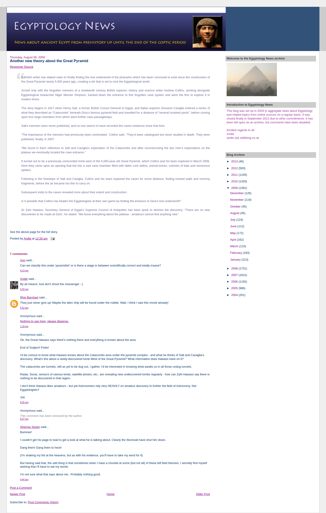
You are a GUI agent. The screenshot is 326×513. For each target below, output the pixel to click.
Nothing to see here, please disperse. (44, 321)
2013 (235, 161)
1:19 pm (24, 326)
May (233, 233)
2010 (235, 181)
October (236, 206)
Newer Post (17, 494)
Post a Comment (21, 487)
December (237, 193)
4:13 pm (24, 270)
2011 (235, 174)
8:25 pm (24, 402)
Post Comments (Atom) (43, 502)
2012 (235, 168)
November (237, 199)
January (236, 259)
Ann (22, 260)
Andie (24, 279)
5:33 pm (24, 289)
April (233, 239)
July (233, 219)
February (236, 252)
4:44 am (24, 479)
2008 (235, 268)
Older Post (203, 494)
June (233, 226)
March (234, 246)
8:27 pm (24, 419)
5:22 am (24, 308)
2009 (235, 188)
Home (111, 494)
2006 (235, 281)
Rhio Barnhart (29, 297)
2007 (235, 275)
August (235, 213)
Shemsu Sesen (30, 427)
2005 (235, 288)
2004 (235, 295)
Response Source (21, 66)
